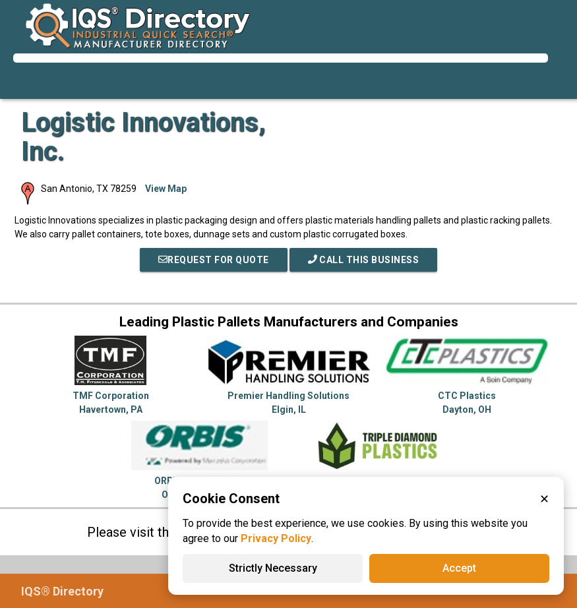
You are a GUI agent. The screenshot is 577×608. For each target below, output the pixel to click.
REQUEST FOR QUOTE (213, 260)
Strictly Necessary (273, 568)
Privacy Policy (276, 538)
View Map (166, 188)
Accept (459, 568)
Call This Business (363, 260)
